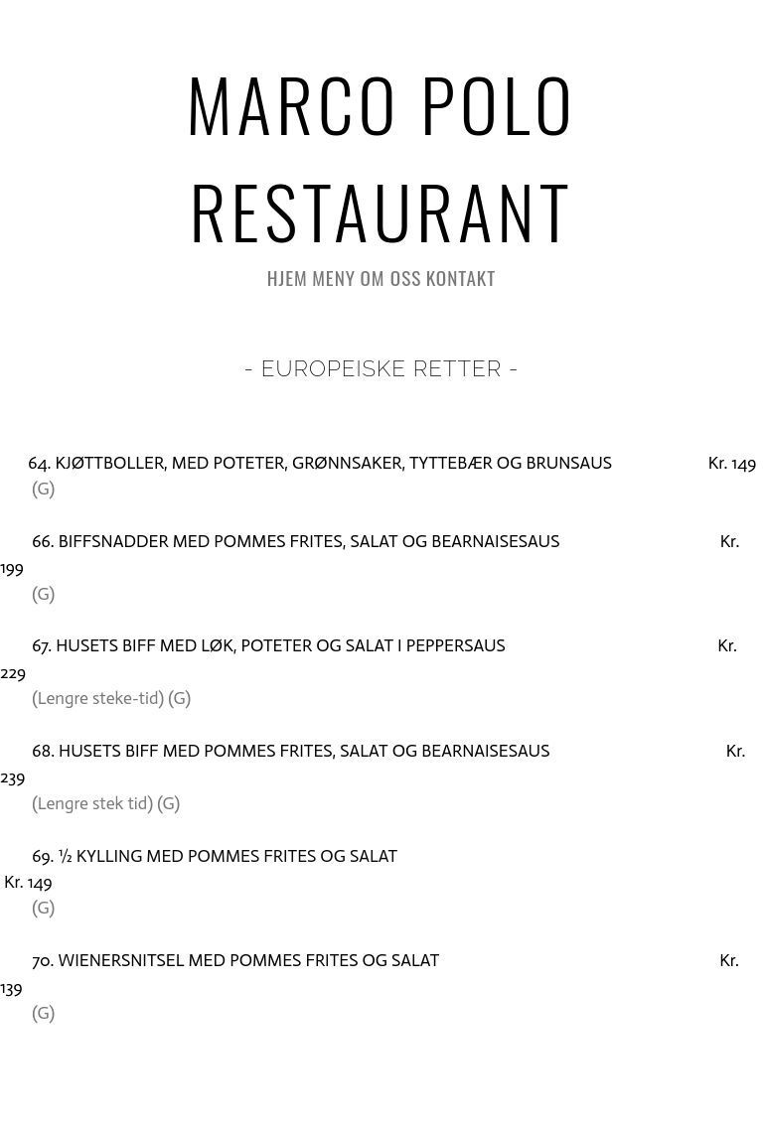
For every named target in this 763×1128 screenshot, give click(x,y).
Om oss (390, 277)
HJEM (287, 277)
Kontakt (461, 277)
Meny (334, 277)
